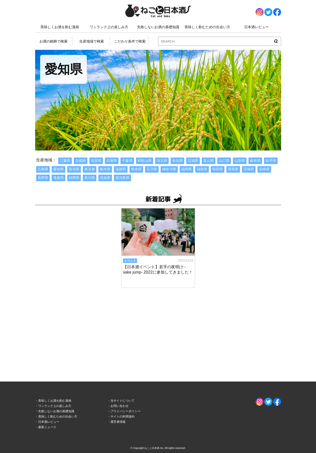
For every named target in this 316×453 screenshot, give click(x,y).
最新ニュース (47, 427)
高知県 (105, 178)
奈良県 (177, 161)
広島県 (43, 169)
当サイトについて (122, 400)
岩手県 (271, 161)
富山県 (208, 161)
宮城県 (193, 161)
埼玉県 (162, 161)
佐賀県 (96, 161)
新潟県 (74, 169)
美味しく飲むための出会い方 (207, 27)
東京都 (89, 169)
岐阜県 (255, 161)
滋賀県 (120, 169)
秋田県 (217, 169)
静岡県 (74, 178)
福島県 (202, 169)
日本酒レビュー (256, 27)
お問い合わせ (119, 406)
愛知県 (58, 169)
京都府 (80, 161)
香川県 (89, 178)
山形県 (239, 161)
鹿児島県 (122, 178)
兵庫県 (111, 161)
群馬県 (233, 169)
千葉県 (127, 161)
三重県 (65, 161)
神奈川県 (169, 169)
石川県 (152, 169)
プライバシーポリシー (125, 411)
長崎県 (264, 169)
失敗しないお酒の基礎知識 (158, 27)
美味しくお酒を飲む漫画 (59, 27)
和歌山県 (145, 161)
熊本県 (136, 169)
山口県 (224, 161)
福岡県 (186, 169)
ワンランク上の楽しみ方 (109, 27)
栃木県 (105, 169)
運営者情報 (117, 422)
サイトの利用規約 (122, 416)
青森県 (58, 178)
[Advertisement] (158, 330)
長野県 (43, 178)
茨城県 (248, 169)
